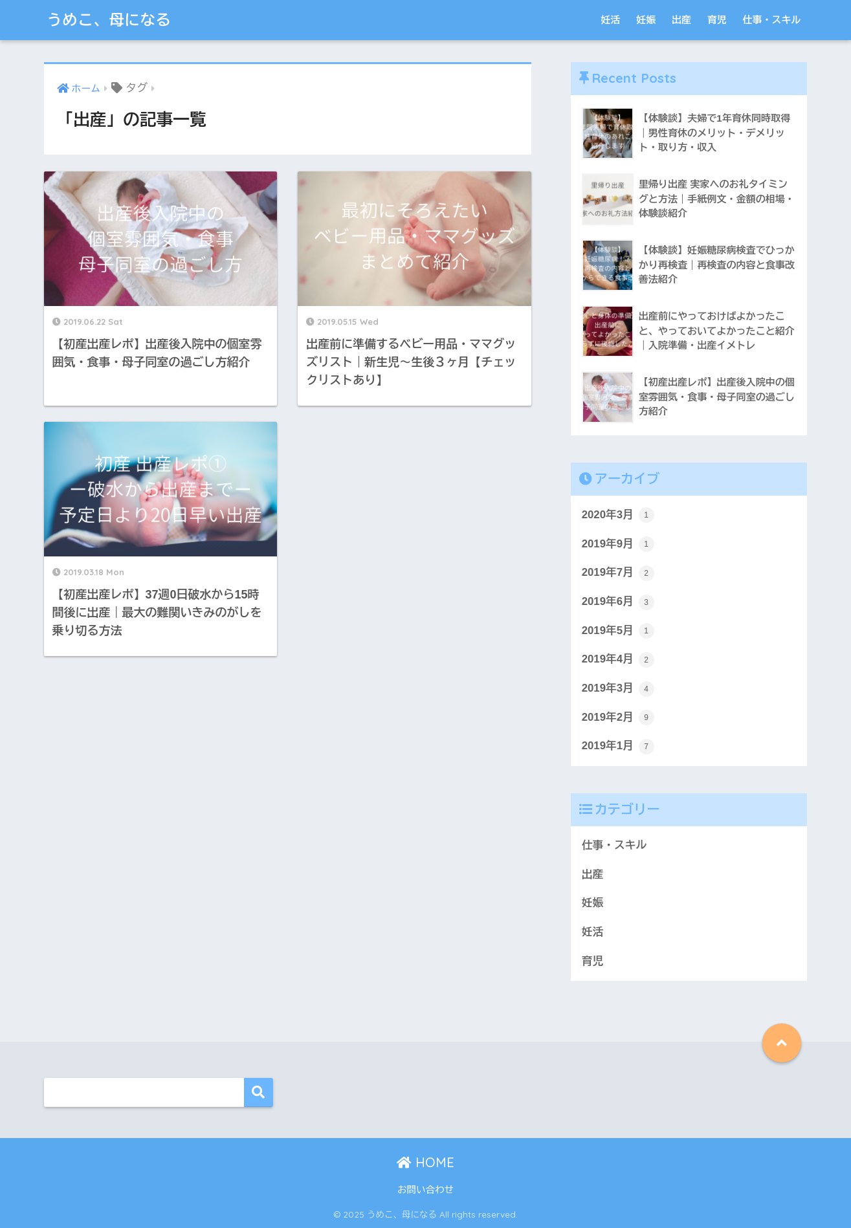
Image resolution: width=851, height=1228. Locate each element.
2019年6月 (618, 602)
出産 (681, 19)
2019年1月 (618, 746)
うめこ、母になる (109, 19)
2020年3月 (618, 515)
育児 (717, 19)
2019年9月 (618, 544)
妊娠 (646, 19)
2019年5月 (618, 631)
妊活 (610, 19)
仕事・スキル (772, 19)
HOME (425, 1162)
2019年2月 (618, 717)
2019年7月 (618, 573)
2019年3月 (618, 689)
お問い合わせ (425, 1190)
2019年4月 (618, 660)
